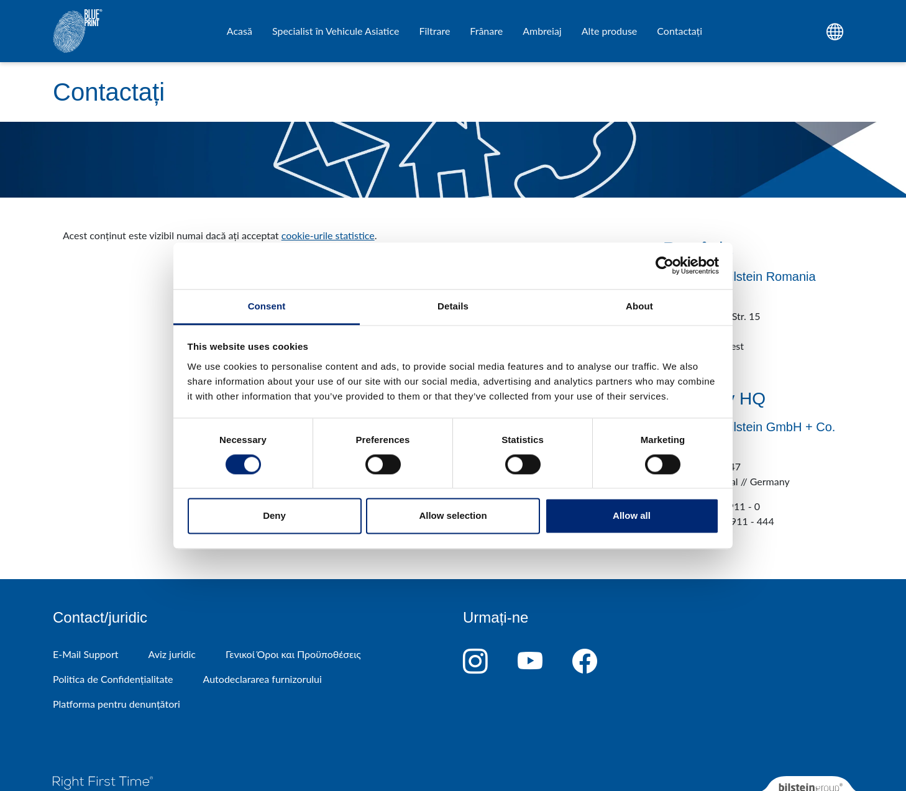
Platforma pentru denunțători (116, 704)
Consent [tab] (267, 306)
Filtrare (434, 31)
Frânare (486, 31)
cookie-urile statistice (328, 235)
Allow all (632, 516)
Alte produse (610, 31)
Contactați (679, 31)
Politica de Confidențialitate (113, 679)
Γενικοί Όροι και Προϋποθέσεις (293, 654)
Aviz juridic (171, 654)
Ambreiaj (542, 31)
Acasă (239, 31)
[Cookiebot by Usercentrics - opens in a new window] (664, 265)
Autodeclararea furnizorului (262, 679)
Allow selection (453, 516)
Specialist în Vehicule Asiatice (335, 31)
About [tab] (639, 306)
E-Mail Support (85, 654)
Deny (274, 516)
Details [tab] (453, 306)
